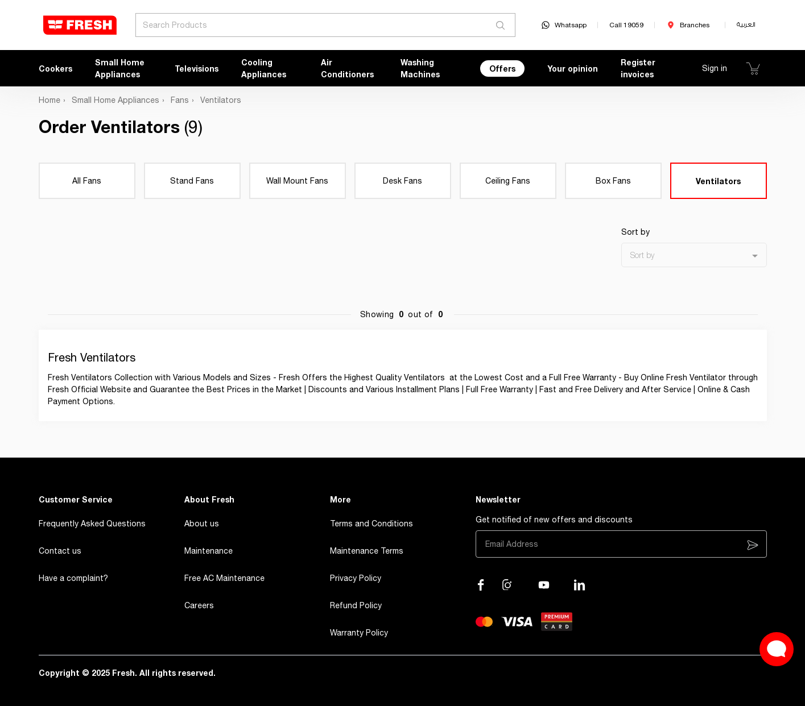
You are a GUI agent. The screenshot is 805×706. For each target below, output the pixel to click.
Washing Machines (420, 68)
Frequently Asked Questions (92, 523)
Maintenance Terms (366, 550)
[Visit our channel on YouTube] (544, 585)
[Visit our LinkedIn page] (579, 585)
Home (49, 100)
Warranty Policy (359, 632)
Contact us (60, 550)
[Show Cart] (753, 68)
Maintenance (208, 550)
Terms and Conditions (371, 523)
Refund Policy (356, 605)
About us (201, 523)
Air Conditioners (347, 68)
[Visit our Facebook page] (480, 585)
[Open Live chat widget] (776, 649)
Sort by (635, 231)
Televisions (196, 68)
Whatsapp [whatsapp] (564, 25)
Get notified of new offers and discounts (554, 519)
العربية (746, 24)
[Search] (501, 25)
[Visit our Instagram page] (508, 585)
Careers (199, 605)
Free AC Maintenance (224, 578)
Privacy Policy (355, 578)
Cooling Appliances (263, 68)
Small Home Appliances (120, 68)
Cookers (55, 68)
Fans (180, 100)
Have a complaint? (73, 578)
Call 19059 (626, 25)
